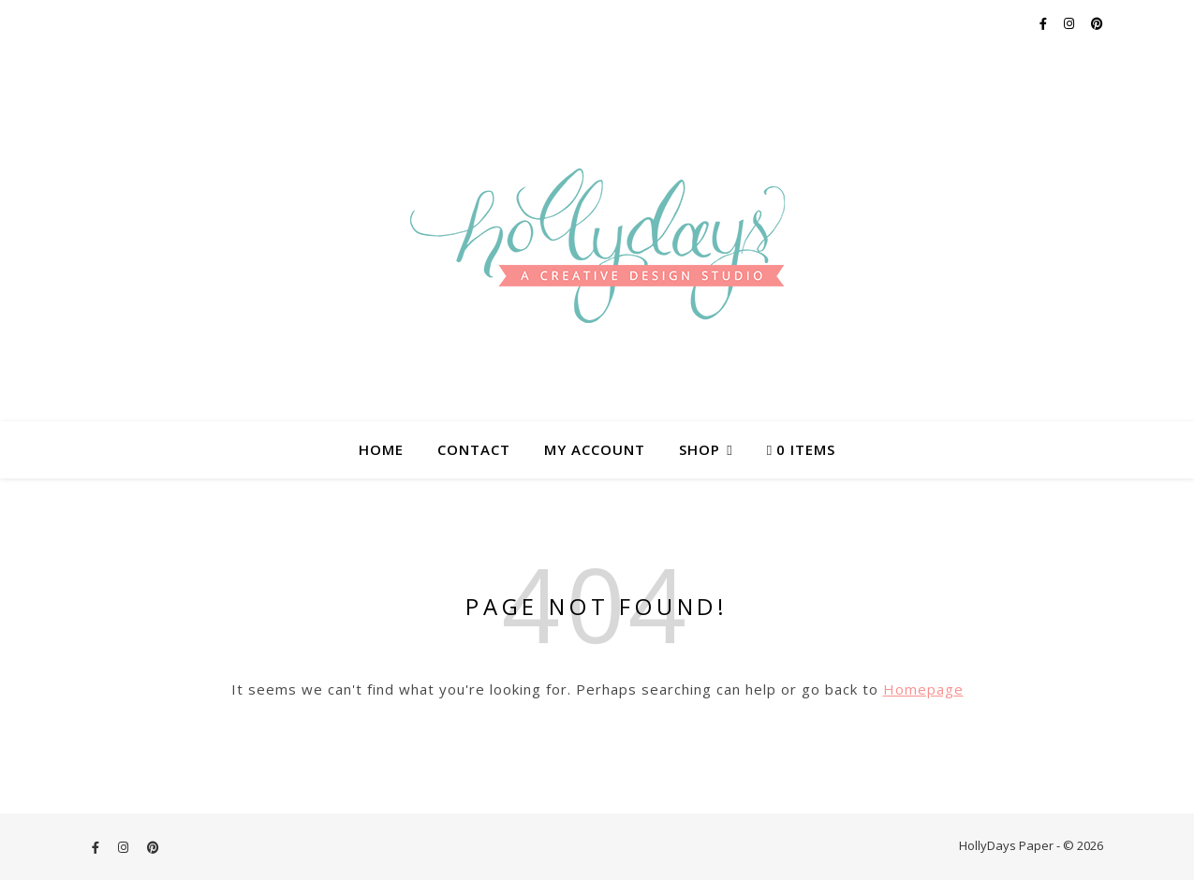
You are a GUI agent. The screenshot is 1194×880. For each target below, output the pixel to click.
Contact (473, 449)
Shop (699, 449)
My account (594, 449)
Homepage (923, 689)
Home (381, 449)
